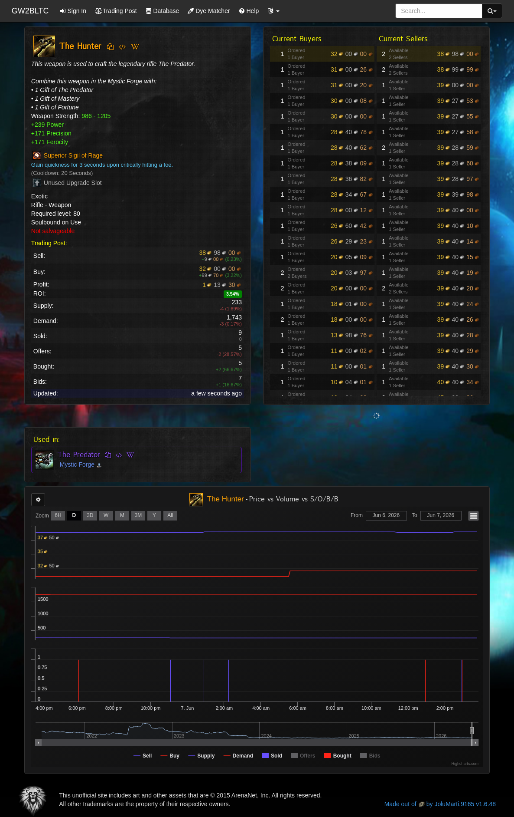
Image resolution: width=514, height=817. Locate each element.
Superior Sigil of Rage (73, 155)
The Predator (79, 454)
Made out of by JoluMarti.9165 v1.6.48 (440, 804)
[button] (273, 11)
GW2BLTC (30, 11)
